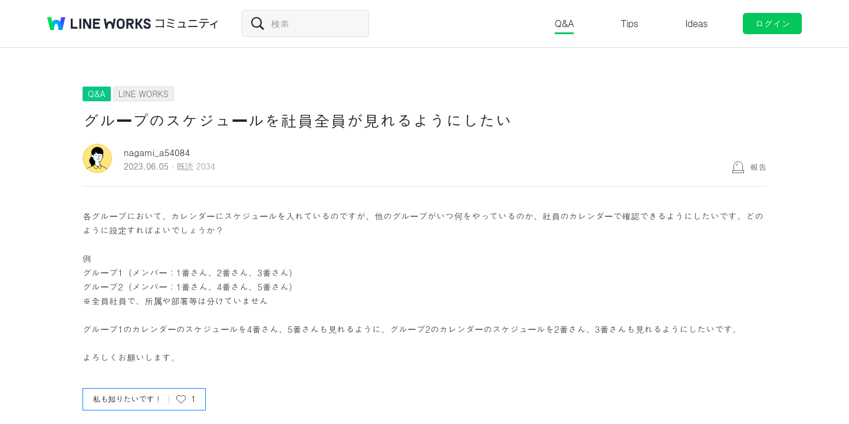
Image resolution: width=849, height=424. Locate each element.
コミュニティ (187, 23)
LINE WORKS (144, 94)
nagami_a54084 (157, 152)
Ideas (696, 23)
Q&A (564, 23)
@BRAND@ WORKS (99, 23)
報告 (758, 167)
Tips (629, 23)
